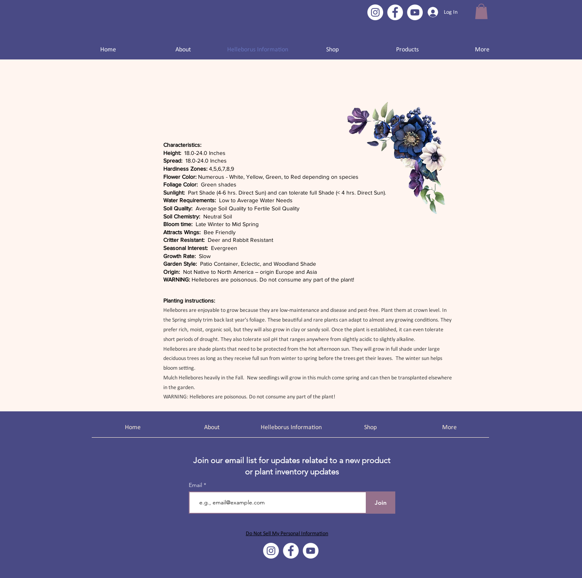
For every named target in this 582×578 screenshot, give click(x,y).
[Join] (380, 502)
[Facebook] (395, 12)
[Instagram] (375, 12)
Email (196, 485)
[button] (481, 11)
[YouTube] (415, 12)
